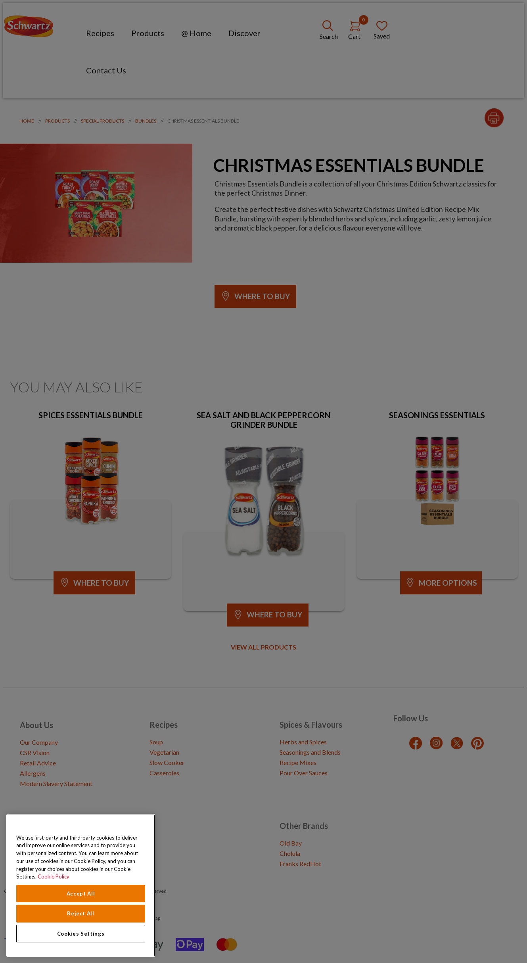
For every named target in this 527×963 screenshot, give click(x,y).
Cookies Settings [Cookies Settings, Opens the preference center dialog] (81, 933)
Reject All (80, 913)
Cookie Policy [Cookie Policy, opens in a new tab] (53, 876)
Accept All (81, 893)
